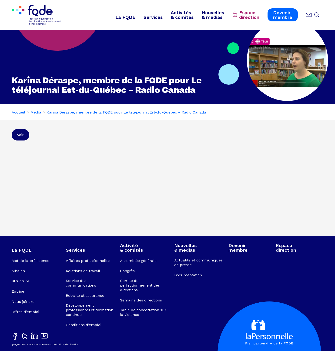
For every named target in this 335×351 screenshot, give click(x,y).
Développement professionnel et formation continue (89, 310)
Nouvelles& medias (185, 247)
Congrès (127, 271)
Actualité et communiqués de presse (198, 262)
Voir (20, 135)
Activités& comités (182, 15)
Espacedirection (249, 15)
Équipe (18, 291)
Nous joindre (23, 301)
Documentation (188, 275)
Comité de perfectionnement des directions (140, 285)
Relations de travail (83, 271)
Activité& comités (131, 247)
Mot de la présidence (30, 260)
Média (35, 112)
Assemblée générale (138, 260)
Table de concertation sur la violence (143, 312)
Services (153, 17)
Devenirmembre (282, 15)
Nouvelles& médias (213, 15)
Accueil (18, 112)
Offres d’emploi (25, 312)
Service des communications (81, 282)
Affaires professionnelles (88, 260)
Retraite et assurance (85, 295)
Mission (18, 271)
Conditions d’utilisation (65, 344)
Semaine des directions (141, 300)
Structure (20, 281)
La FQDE (125, 17)
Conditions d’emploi (83, 325)
